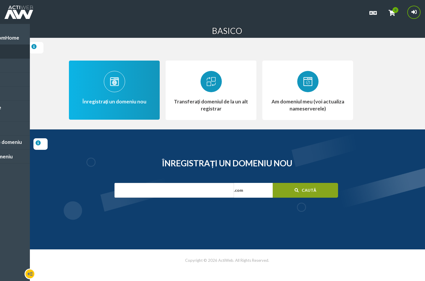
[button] (265, 190)
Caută (305, 190)
